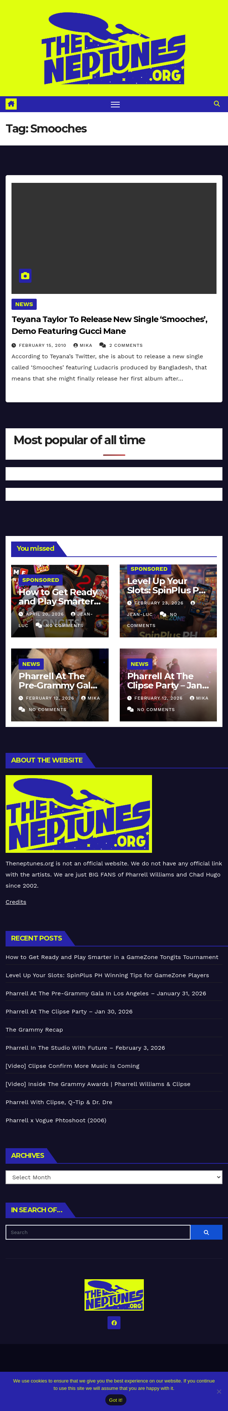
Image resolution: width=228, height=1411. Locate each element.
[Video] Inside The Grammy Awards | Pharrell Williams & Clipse (98, 1083)
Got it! (115, 1400)
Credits (16, 901)
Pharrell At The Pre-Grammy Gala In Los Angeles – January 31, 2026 (106, 993)
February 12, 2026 (51, 698)
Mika (83, 345)
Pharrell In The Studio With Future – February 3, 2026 (85, 1047)
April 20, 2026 (46, 614)
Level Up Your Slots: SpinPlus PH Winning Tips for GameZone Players (107, 975)
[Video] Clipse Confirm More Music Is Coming (72, 1065)
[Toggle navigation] (115, 104)
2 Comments (126, 345)
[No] (218, 1391)
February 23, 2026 (159, 603)
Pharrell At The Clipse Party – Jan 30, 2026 (164, 685)
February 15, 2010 (43, 345)
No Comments (64, 625)
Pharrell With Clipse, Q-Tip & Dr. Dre (59, 1102)
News (24, 304)
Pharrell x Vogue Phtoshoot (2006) (56, 1120)
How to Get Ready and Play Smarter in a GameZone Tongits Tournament (112, 957)
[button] (217, 103)
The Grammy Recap (34, 1029)
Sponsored (40, 579)
